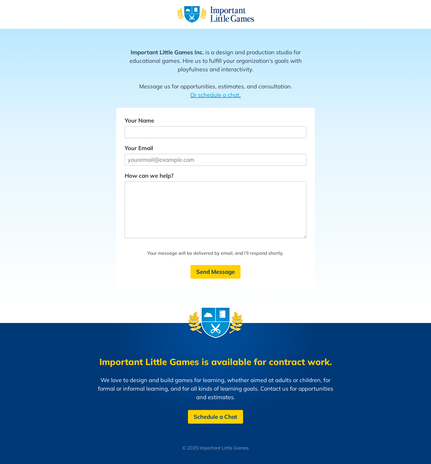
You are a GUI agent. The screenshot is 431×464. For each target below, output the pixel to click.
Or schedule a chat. (215, 94)
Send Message (215, 271)
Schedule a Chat (215, 416)
